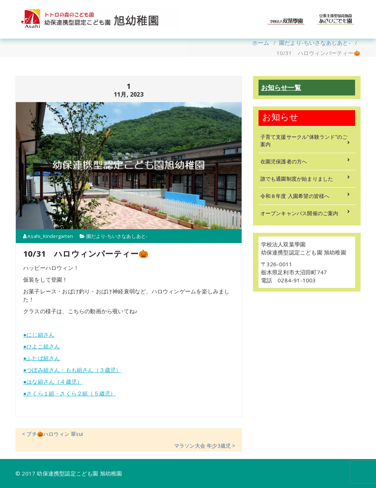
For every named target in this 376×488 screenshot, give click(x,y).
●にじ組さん (38, 334)
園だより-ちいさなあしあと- (315, 42)
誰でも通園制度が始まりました (296, 178)
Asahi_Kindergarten (48, 236)
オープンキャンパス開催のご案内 (299, 213)
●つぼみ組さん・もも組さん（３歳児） (72, 369)
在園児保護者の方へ (283, 161)
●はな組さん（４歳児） (52, 381)
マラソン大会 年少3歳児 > (204, 445)
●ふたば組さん (41, 358)
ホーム (260, 42)
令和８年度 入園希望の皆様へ (295, 195)
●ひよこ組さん (41, 346)
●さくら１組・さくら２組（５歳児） (69, 393)
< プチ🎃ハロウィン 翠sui (52, 433)
